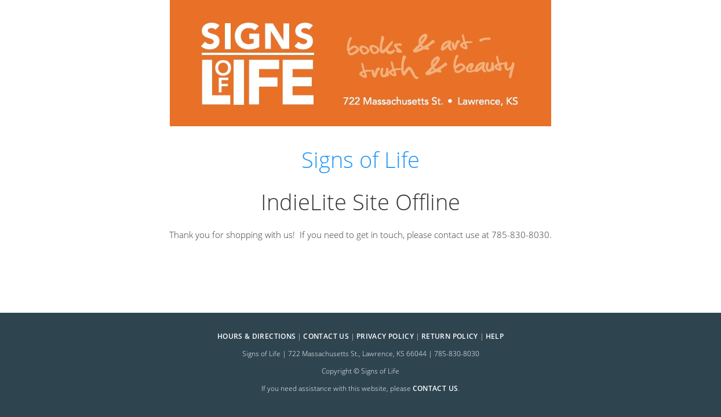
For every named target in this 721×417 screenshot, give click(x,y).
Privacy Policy (385, 336)
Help (495, 336)
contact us (435, 388)
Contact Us (326, 336)
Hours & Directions (256, 336)
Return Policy (449, 336)
